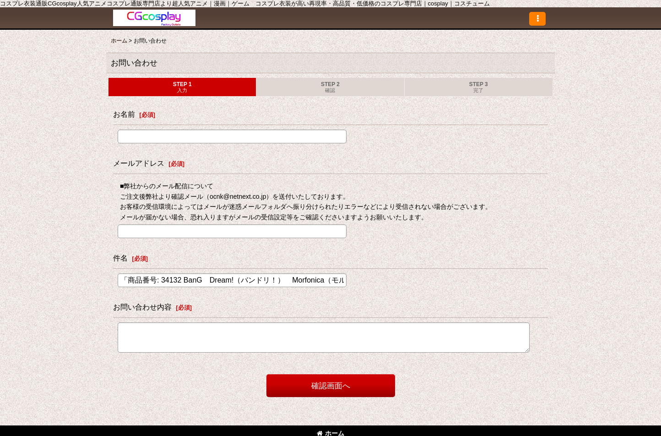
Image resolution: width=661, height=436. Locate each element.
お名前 (124, 114)
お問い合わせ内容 (142, 307)
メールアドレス (138, 163)
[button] (537, 19)
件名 (120, 258)
